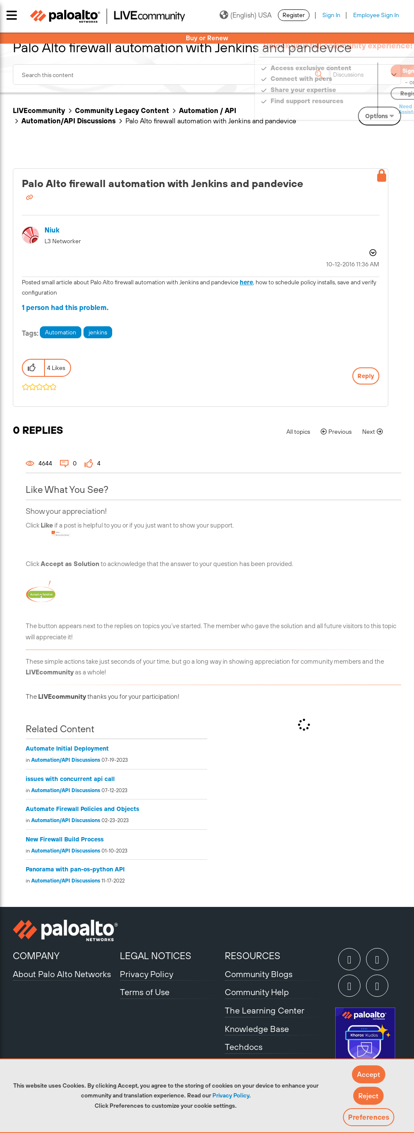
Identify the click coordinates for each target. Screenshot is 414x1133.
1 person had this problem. (65, 307)
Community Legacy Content (122, 110)
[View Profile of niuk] (52, 230)
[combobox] (171, 74)
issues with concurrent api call (70, 778)
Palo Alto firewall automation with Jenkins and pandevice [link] (210, 121)
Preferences (368, 1117)
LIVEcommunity (39, 110)
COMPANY (36, 955)
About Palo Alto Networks (62, 974)
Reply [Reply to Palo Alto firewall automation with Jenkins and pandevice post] (365, 376)
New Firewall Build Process (65, 839)
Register (294, 15)
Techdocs (243, 1047)
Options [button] (372, 252)
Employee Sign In (376, 15)
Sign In (331, 15)
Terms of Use (145, 992)
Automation (60, 332)
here (246, 282)
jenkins (98, 332)
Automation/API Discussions (68, 121)
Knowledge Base (257, 1029)
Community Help (257, 992)
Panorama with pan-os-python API (75, 869)
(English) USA (245, 15)
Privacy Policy (230, 1095)
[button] (368, 1074)
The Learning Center (264, 1010)
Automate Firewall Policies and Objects (82, 808)
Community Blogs (258, 974)
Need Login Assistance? (362, 109)
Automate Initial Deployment (67, 748)
